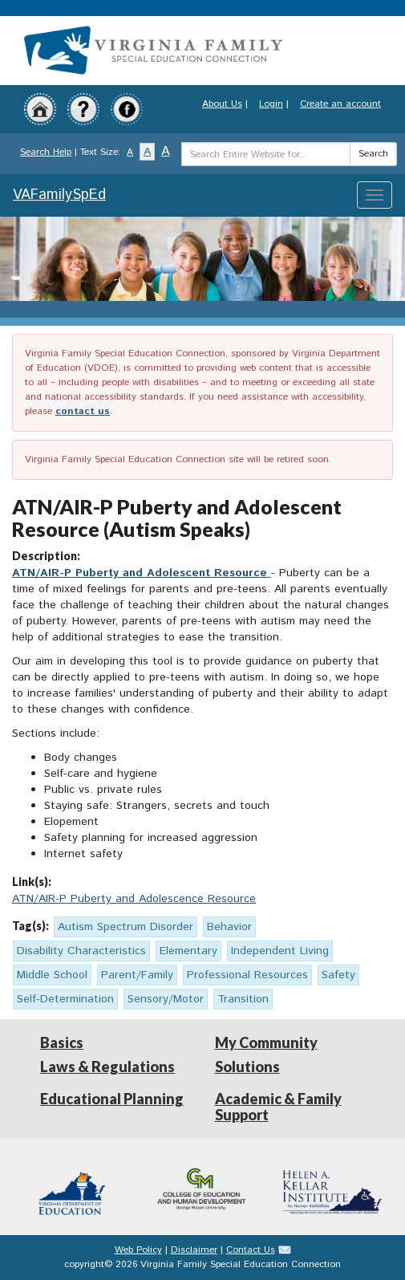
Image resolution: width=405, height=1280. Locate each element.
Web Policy (138, 1250)
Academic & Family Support (278, 1107)
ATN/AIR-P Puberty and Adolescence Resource (134, 899)
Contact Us (250, 1250)
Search (373, 154)
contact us (82, 411)
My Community (266, 1042)
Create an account (340, 104)
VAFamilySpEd (59, 195)
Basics (61, 1042)
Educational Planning (112, 1098)
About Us (222, 104)
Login (271, 104)
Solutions (247, 1066)
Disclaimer (194, 1250)
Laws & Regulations (107, 1066)
